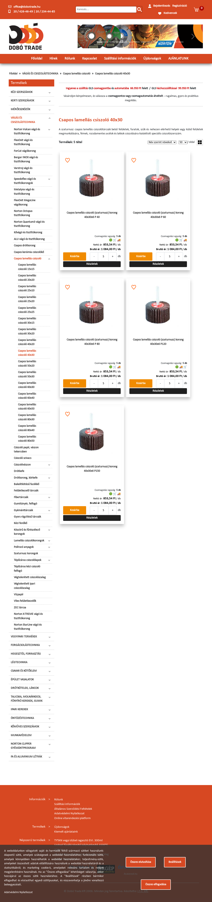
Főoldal (36, 58)
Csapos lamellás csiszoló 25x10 (27, 288)
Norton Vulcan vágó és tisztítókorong (27, 131)
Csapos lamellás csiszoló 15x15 (27, 267)
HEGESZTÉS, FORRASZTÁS (26, 654)
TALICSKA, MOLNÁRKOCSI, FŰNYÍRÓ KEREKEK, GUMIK (26, 698)
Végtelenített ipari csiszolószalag (24, 585)
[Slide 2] (105, 42)
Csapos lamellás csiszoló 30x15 (27, 320)
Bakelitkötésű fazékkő (26, 484)
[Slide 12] (168, 42)
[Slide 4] (118, 42)
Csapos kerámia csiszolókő (29, 252)
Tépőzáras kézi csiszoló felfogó (27, 568)
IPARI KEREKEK (19, 709)
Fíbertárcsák (21, 497)
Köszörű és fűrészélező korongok (27, 532)
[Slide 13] (174, 42)
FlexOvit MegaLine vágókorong (24, 202)
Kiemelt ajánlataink (66, 831)
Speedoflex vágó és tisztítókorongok (25, 181)
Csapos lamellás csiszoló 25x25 (27, 310)
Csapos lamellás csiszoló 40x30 (112, 73)
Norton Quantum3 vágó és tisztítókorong (29, 224)
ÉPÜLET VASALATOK (22, 679)
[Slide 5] (124, 42)
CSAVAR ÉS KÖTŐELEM (24, 671)
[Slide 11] (162, 42)
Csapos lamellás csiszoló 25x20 (27, 299)
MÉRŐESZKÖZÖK (20, 109)
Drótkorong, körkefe (25, 478)
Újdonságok (152, 58)
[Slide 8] (143, 42)
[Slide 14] (180, 42)
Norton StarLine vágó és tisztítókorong (28, 627)
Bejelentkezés (161, 5)
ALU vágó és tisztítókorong (29, 239)
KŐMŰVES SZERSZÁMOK (25, 726)
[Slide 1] (99, 42)
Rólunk (70, 58)
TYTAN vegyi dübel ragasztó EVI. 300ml (78, 840)
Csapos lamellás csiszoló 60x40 (27, 396)
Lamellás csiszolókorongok (29, 540)
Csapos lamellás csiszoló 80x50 (27, 438)
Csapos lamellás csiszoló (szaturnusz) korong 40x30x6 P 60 (158, 215)
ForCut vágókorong (25, 151)
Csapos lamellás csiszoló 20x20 (27, 277)
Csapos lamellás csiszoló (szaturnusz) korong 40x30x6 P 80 (92, 341)
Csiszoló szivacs (22, 458)
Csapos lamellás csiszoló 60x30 (27, 385)
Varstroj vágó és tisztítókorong (23, 170)
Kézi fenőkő (20, 523)
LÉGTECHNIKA (19, 662)
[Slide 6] (130, 42)
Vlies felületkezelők (25, 601)
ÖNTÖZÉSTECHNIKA (22, 718)
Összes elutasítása (140, 862)
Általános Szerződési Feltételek (73, 809)
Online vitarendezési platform (72, 818)
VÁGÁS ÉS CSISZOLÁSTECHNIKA (40, 73)
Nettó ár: (98, 244)
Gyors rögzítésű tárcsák (27, 516)
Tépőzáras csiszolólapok (27, 560)
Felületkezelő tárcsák (26, 490)
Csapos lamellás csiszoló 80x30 (27, 417)
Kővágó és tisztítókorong (28, 232)
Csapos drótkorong (24, 245)
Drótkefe (19, 471)
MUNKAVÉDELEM (21, 735)
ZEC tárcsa (20, 607)
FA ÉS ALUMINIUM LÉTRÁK (26, 756)
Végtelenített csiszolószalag (30, 577)
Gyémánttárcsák (23, 510)
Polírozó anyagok (24, 547)
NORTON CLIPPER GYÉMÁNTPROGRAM (23, 746)
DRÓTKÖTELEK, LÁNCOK (25, 688)
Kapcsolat (89, 58)
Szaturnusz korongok (26, 553)
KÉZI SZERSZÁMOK (22, 92)
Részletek (92, 264)
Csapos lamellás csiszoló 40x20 (27, 342)
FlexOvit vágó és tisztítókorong (23, 142)
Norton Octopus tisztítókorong (23, 213)
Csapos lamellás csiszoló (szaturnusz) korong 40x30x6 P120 (158, 341)
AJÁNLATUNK (178, 58)
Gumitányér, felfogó (25, 503)
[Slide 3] (112, 42)
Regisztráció (179, 5)
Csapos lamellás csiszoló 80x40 (27, 428)
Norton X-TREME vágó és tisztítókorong (28, 616)
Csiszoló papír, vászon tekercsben (26, 449)
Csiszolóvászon (22, 464)
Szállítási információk (120, 58)
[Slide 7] (137, 42)
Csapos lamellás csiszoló (76, 73)
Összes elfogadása (155, 884)
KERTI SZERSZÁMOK (22, 100)
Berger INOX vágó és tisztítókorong (26, 159)
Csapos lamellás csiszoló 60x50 (27, 406)
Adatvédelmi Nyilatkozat (69, 813)
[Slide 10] (155, 42)
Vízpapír (18, 594)
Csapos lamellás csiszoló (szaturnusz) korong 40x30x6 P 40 (92, 215)
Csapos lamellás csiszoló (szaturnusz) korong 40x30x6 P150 (92, 468)
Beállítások (175, 862)
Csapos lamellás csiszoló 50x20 (27, 363)
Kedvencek (170, 13)
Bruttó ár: (95, 249)
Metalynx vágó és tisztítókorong (24, 191)
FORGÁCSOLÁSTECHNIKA (25, 645)
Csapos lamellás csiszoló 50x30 (27, 374)
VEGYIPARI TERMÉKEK (24, 636)
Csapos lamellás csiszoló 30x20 (27, 331)
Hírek (53, 58)
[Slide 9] (149, 42)
